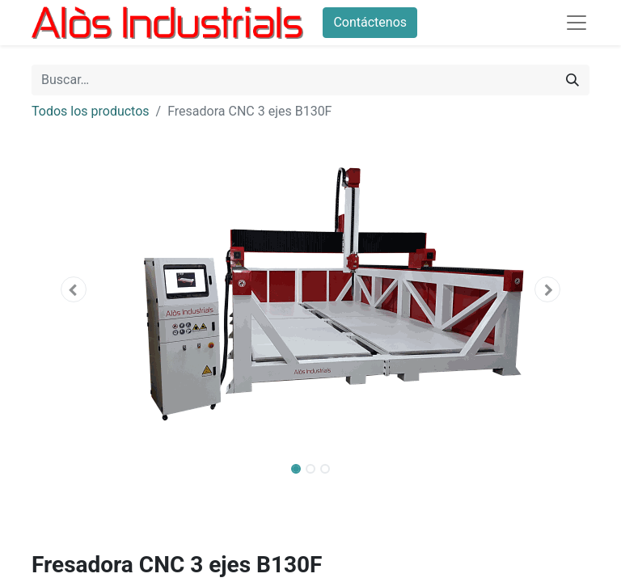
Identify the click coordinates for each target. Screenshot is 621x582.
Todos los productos (91, 111)
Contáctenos (370, 22)
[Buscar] (572, 80)
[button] (74, 289)
